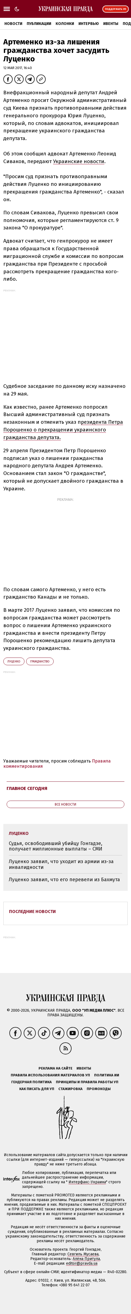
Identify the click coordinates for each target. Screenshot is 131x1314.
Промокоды (99, 1089)
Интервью (88, 23)
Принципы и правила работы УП (87, 1082)
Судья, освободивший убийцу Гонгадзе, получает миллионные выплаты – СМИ (55, 846)
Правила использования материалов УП (50, 1075)
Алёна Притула (86, 1258)
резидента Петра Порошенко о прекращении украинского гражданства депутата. (63, 429)
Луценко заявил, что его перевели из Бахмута (64, 880)
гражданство (40, 661)
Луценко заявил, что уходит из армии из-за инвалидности (61, 864)
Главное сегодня (27, 788)
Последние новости (32, 911)
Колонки (65, 23)
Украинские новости (78, 161)
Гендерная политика (31, 1082)
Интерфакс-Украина (87, 1182)
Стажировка (70, 1089)
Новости (13, 23)
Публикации (39, 23)
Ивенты (110, 23)
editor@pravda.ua (81, 1263)
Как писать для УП (36, 1089)
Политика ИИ (106, 1075)
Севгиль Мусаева (83, 1254)
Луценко (13, 661)
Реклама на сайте (55, 1068)
